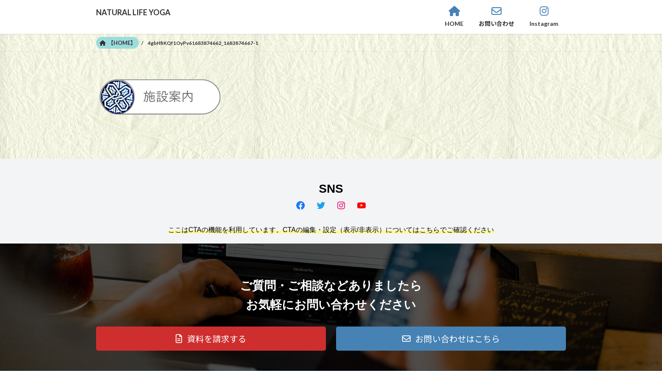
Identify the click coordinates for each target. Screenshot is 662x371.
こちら (429, 229)
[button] (211, 339)
